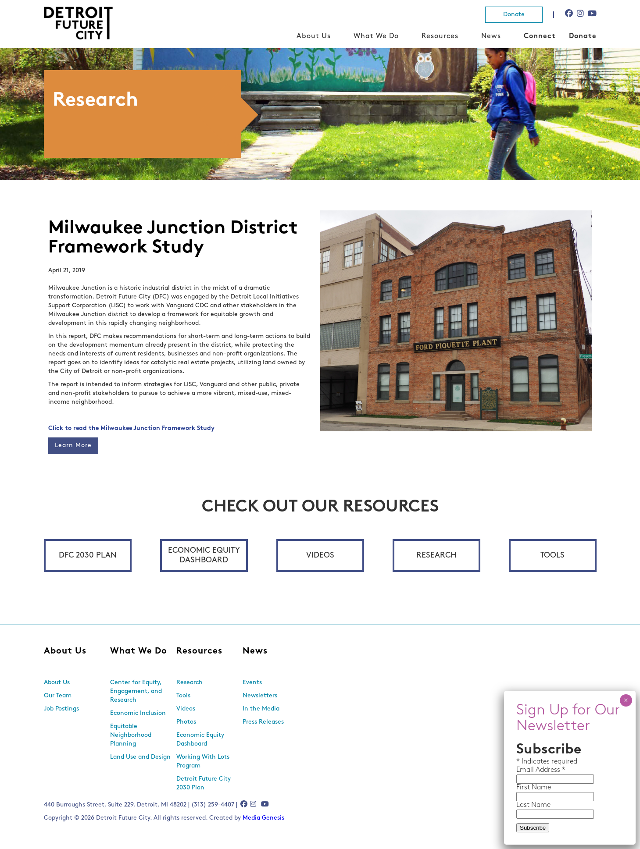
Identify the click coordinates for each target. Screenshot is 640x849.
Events (252, 682)
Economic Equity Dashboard (204, 556)
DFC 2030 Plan (88, 555)
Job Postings (61, 709)
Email (526, 771)
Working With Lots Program (202, 761)
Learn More (73, 445)
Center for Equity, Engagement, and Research (136, 691)
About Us (314, 36)
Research (436, 555)
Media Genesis (263, 818)
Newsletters (260, 696)
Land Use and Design (140, 757)
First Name (533, 789)
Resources (440, 36)
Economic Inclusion (138, 713)
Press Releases (263, 722)
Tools (552, 555)
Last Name (533, 806)
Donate (514, 14)
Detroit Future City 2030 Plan (203, 783)
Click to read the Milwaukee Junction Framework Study (131, 428)
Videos (320, 555)
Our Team (58, 696)
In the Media (261, 709)
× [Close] (625, 702)
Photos (186, 722)
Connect (540, 36)
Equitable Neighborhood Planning (130, 735)
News (491, 36)
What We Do (376, 36)
